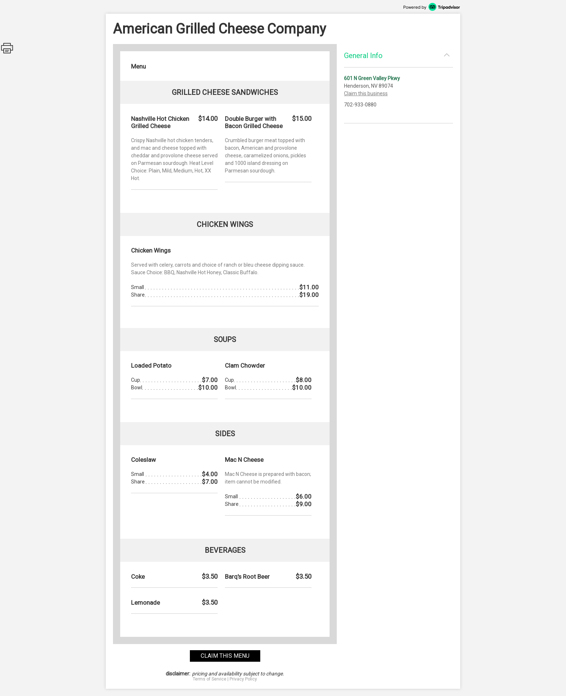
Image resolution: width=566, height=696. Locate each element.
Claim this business (366, 93)
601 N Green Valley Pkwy (372, 78)
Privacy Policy (243, 679)
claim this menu (225, 655)
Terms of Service (209, 679)
